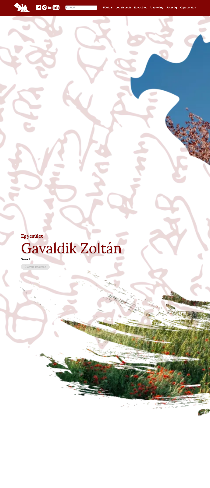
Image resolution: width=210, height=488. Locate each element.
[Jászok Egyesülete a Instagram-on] (44, 7)
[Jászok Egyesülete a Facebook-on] (38, 7)
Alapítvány (156, 7)
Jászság (171, 7)
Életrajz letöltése (35, 266)
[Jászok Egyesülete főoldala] (22, 7)
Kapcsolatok (188, 7)
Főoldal (108, 7)
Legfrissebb (123, 7)
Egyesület (140, 7)
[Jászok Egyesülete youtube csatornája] (54, 7)
